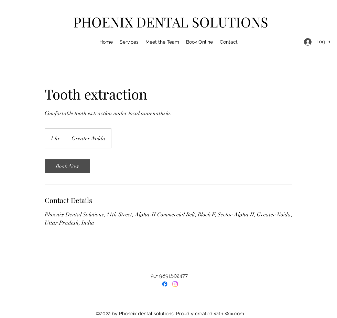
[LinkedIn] (175, 284)
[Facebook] (164, 284)
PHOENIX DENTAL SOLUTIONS (170, 22)
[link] (67, 166)
